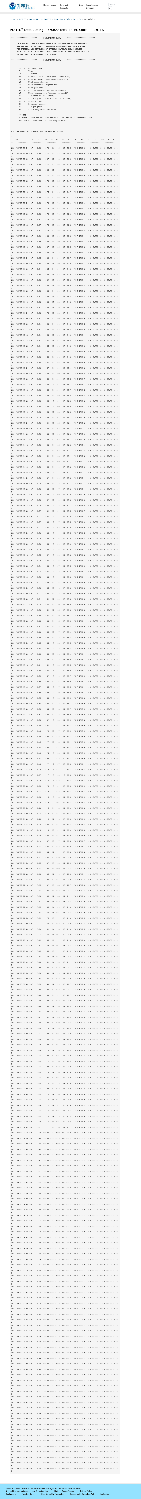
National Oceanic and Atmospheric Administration (27, 1491)
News (80, 5)
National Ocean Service (64, 1491)
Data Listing (89, 19)
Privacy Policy (86, 1491)
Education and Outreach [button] (92, 6)
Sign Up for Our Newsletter (52, 1494)
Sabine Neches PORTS (40, 19)
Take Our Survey (28, 1494)
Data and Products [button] (65, 6)
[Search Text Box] (119, 4)
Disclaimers (11, 1494)
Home (46, 5)
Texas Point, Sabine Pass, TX (67, 19)
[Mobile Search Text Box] (110, 8)
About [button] (53, 6)
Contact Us (104, 1494)
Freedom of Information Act (82, 1494)
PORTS (22, 19)
